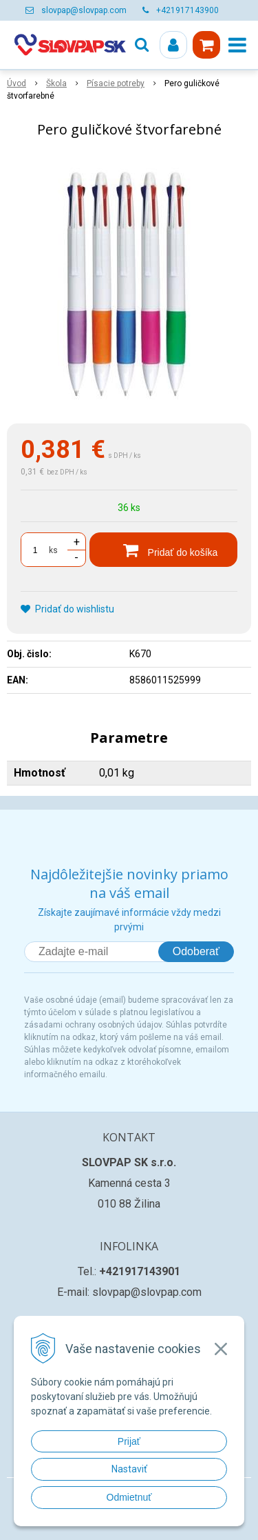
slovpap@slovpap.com (84, 10)
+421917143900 (187, 10)
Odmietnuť (129, 1497)
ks (53, 550)
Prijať (129, 1441)
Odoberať (196, 951)
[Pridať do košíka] (163, 549)
